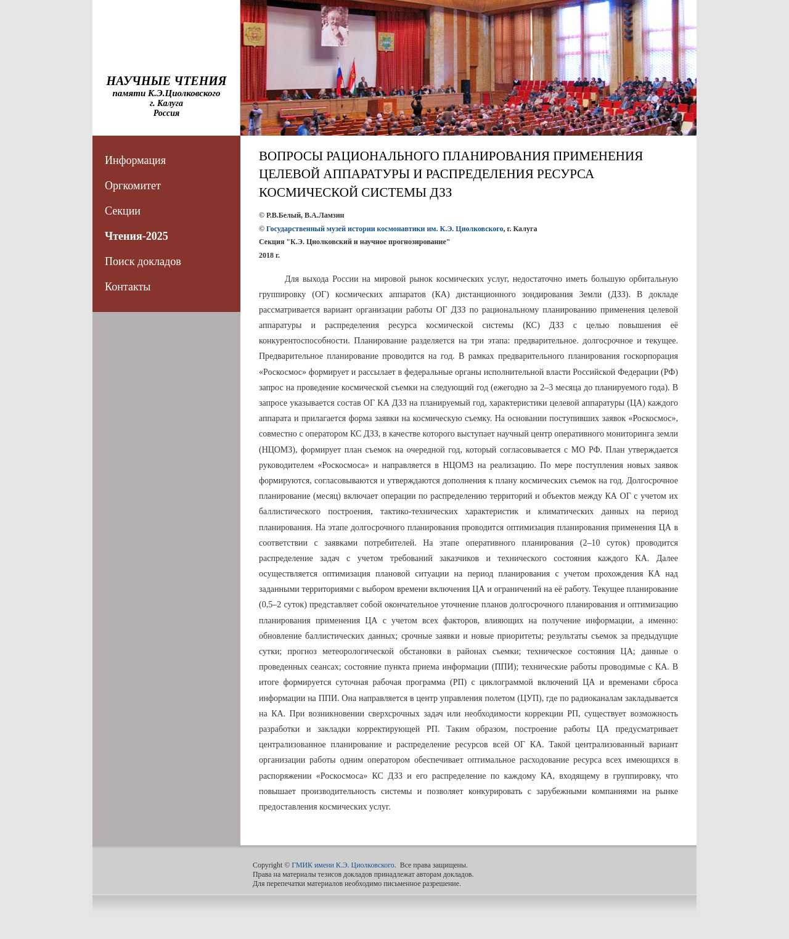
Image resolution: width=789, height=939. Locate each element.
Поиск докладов (143, 261)
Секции (123, 211)
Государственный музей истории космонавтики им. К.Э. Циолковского (385, 228)
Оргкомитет (133, 185)
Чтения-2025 (136, 236)
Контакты (127, 287)
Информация (135, 160)
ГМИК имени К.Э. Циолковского (343, 865)
